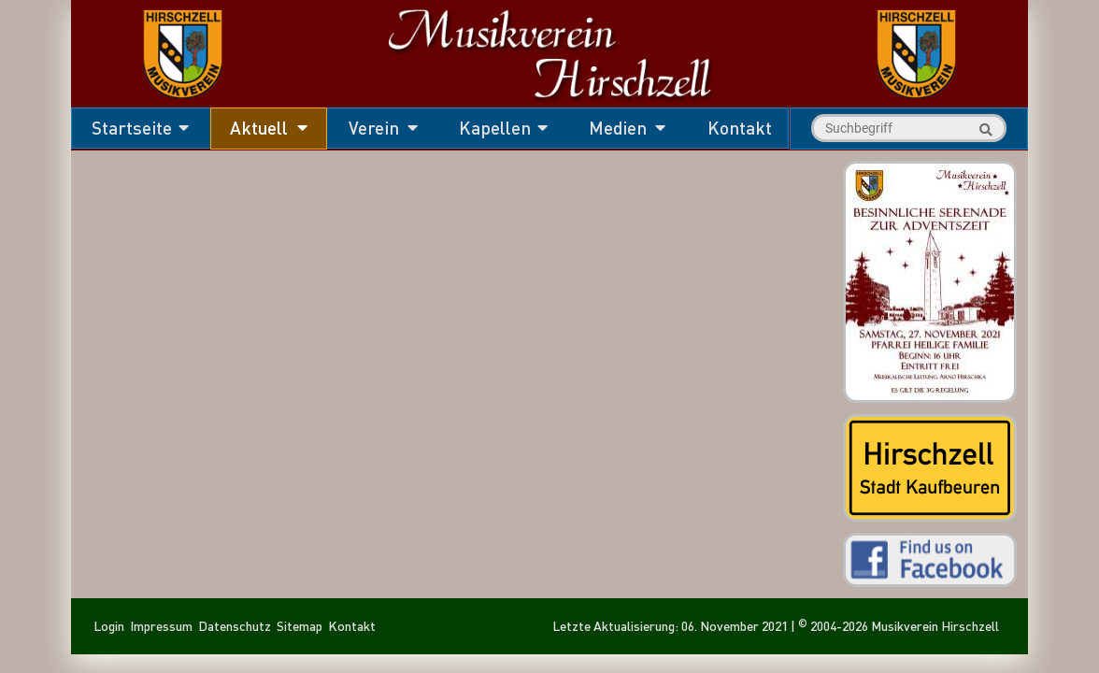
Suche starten (983, 130)
